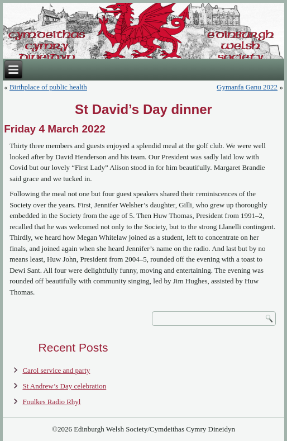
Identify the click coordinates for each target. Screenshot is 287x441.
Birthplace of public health (48, 87)
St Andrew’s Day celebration (64, 386)
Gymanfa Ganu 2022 (247, 87)
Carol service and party (56, 370)
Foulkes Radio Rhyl (51, 401)
